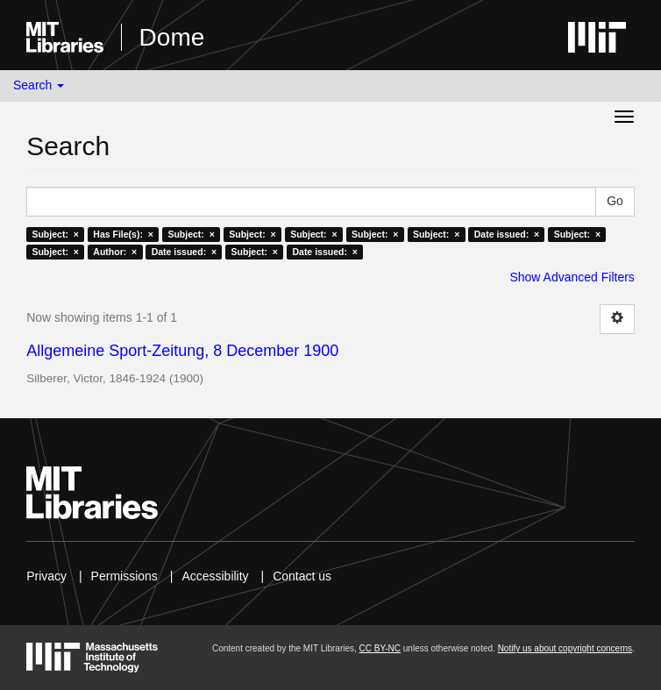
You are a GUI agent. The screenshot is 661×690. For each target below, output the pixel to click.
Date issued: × (506, 234)
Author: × (115, 251)
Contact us (302, 576)
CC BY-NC (380, 648)
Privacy (46, 576)
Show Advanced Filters (571, 277)
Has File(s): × (123, 234)
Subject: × (55, 234)
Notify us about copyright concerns (565, 648)
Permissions (124, 576)
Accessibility (214, 576)
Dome (172, 37)
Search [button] (38, 85)
